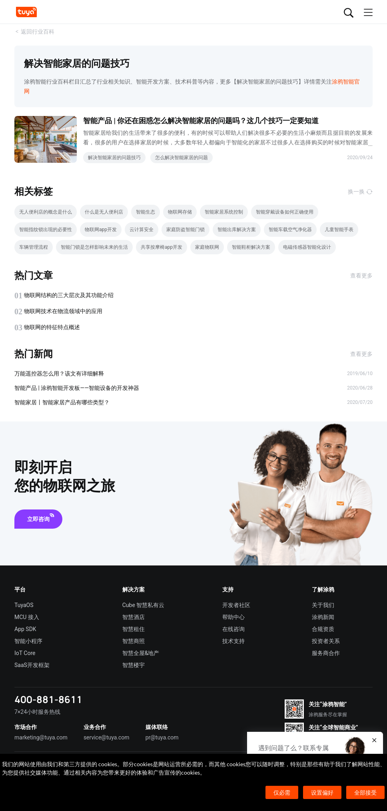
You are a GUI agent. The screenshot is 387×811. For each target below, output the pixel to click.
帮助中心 (233, 617)
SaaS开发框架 (32, 665)
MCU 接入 (26, 617)
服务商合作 (326, 653)
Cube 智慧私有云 (143, 605)
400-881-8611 (48, 699)
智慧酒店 (133, 617)
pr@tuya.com (162, 737)
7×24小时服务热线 (37, 712)
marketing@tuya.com (41, 737)
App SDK (25, 629)
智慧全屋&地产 (141, 653)
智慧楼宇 (133, 665)
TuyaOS (24, 605)
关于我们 (323, 605)
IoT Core (24, 653)
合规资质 (323, 629)
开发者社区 (236, 605)
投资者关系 (326, 641)
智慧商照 (133, 641)
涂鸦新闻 (323, 617)
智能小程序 (28, 641)
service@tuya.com (107, 737)
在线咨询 (233, 629)
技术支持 (233, 641)
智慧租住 (133, 629)
